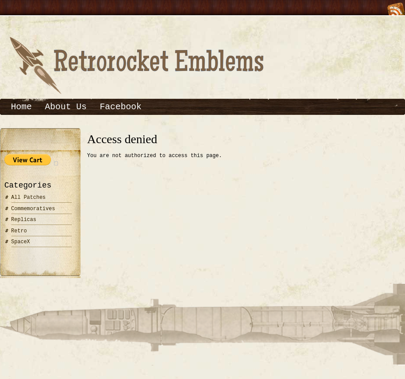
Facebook (121, 107)
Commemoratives (33, 208)
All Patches (28, 197)
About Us (66, 107)
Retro (19, 231)
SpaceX (20, 241)
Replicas (24, 219)
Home (21, 107)
